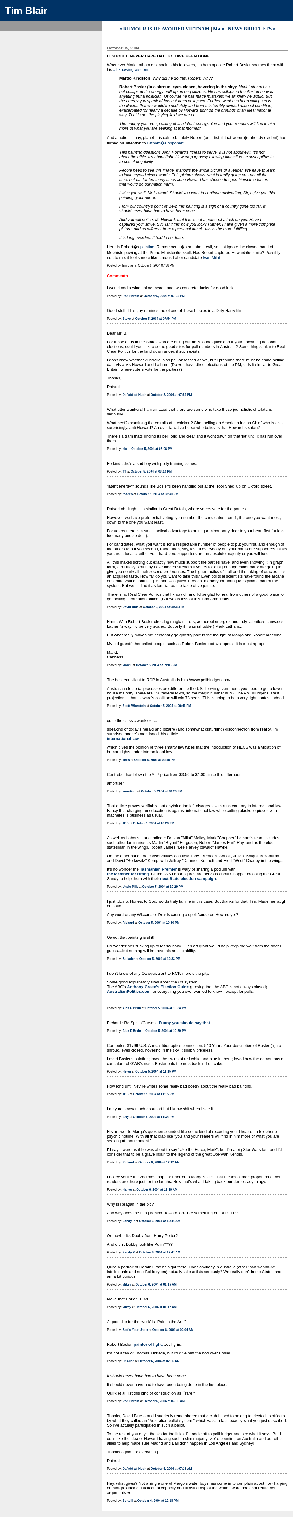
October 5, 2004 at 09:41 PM (170, 706)
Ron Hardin (131, 296)
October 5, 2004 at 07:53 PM (164, 296)
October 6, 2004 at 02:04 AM (172, 1329)
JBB (126, 823)
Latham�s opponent (165, 143)
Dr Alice (128, 1361)
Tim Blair (26, 10)
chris (126, 760)
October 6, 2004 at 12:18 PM (158, 1500)
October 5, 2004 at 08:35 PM (163, 607)
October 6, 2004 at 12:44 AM (159, 1221)
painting (147, 247)
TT (124, 471)
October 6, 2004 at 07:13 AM (171, 1468)
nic (125, 449)
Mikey (127, 1284)
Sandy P (129, 1221)
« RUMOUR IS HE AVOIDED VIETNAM (164, 28)
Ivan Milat (211, 257)
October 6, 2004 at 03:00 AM (164, 1401)
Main (218, 28)
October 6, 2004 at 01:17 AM (155, 1307)
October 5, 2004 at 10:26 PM (161, 791)
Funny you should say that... (186, 1022)
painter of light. (148, 1344)
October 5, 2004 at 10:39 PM (165, 1031)
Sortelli (128, 1500)
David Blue (131, 607)
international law (123, 738)
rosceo (128, 494)
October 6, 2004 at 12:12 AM (158, 1162)
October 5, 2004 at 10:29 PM (162, 886)
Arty (126, 1117)
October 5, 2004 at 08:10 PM (151, 471)
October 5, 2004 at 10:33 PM (159, 958)
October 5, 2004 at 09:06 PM (156, 665)
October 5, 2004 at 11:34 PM (153, 1117)
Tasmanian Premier (158, 869)
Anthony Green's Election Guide (158, 986)
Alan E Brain (132, 1008)
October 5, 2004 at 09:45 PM (154, 760)
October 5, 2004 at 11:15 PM (155, 1071)
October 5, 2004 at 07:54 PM (155, 318)
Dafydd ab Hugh (134, 394)
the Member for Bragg (128, 874)
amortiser (130, 791)
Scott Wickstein (134, 706)
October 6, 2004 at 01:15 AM (155, 1284)
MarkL (127, 665)
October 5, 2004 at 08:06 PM (151, 449)
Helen (127, 1071)
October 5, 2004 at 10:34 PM (165, 1008)
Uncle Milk (130, 886)
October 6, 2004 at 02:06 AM (158, 1361)
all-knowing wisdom (130, 69)
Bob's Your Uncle (135, 1329)
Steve (127, 318)
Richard (128, 922)
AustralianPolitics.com (129, 991)
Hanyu (127, 1189)
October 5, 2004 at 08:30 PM (157, 494)
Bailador (129, 958)
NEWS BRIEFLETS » (251, 28)
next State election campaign (188, 878)
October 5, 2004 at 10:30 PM (158, 922)
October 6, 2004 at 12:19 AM (156, 1189)
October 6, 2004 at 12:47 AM (159, 1252)
